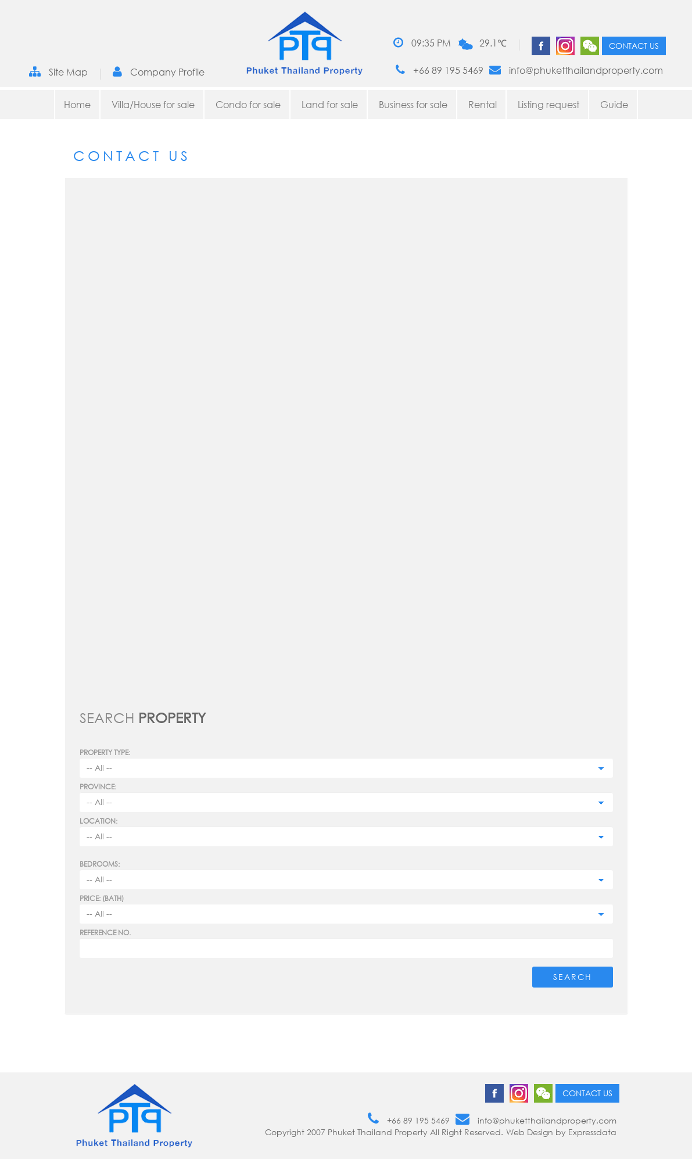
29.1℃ (493, 43)
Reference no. (105, 932)
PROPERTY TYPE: (105, 752)
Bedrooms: (100, 864)
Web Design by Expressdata (561, 1132)
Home (77, 104)
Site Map (58, 72)
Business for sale (413, 104)
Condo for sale (248, 104)
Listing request (548, 104)
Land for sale (330, 104)
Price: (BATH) (102, 898)
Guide (614, 104)
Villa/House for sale (153, 104)
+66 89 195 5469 (439, 70)
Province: (98, 786)
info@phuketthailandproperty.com (576, 70)
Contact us (634, 46)
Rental (482, 104)
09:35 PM (422, 43)
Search (572, 977)
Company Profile (159, 72)
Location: (98, 821)
